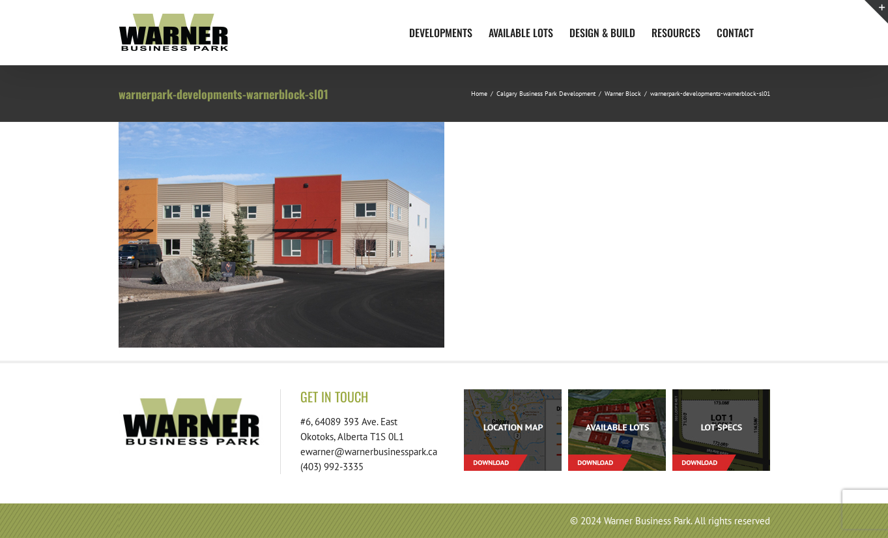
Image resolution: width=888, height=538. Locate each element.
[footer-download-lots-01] (617, 394)
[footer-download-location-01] (513, 394)
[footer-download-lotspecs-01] (721, 394)
